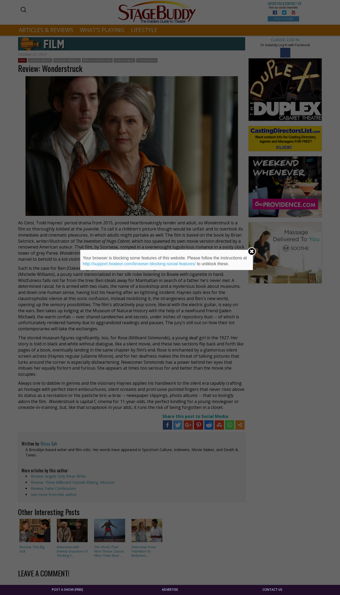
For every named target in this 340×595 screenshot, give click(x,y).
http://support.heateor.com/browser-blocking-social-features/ (139, 264)
